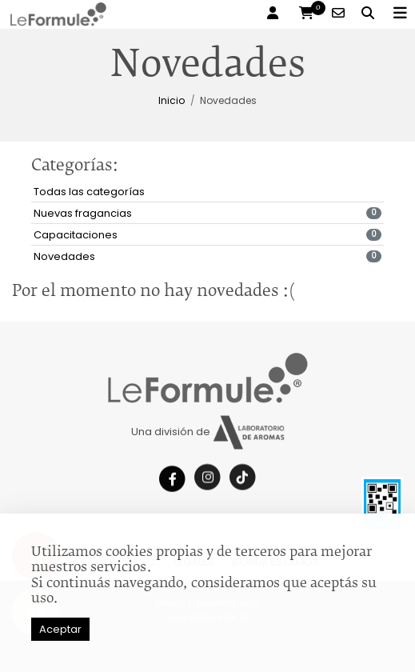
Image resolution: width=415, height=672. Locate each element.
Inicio (171, 100)
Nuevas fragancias (83, 213)
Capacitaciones (76, 234)
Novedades (64, 256)
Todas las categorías (89, 191)
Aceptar (60, 629)
